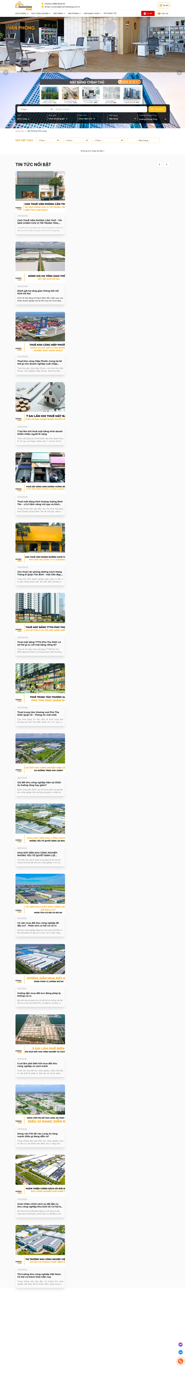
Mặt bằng (58, 13)
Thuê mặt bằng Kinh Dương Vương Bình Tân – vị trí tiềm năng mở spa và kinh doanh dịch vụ (40, 503)
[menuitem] (22, 13)
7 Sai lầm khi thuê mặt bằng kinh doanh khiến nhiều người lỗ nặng (40, 432)
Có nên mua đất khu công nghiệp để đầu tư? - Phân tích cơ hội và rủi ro (38, 924)
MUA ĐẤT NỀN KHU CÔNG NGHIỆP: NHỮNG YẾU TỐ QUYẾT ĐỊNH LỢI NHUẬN (37, 854)
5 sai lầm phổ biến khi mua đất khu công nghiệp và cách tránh (37, 1065)
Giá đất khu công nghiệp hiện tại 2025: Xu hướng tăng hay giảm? (39, 784)
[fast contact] (180, 1344)
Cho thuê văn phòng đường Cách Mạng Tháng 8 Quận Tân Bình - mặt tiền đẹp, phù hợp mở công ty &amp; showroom (39, 573)
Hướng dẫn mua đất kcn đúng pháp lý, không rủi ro (39, 994)
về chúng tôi (110, 13)
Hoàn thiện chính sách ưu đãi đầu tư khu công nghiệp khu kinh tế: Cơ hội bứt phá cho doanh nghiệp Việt (40, 1205)
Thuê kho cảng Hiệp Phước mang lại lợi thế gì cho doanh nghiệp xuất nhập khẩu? (39, 362)
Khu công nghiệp (39, 13)
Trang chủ (19, 131)
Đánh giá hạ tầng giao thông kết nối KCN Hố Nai (38, 292)
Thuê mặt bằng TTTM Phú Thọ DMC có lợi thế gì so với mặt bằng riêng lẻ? (39, 643)
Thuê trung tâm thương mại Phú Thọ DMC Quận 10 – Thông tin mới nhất (38, 713)
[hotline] (180, 1361)
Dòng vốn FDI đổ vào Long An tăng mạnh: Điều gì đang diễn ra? (37, 1135)
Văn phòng (73, 13)
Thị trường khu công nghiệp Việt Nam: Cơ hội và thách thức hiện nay (39, 1275)
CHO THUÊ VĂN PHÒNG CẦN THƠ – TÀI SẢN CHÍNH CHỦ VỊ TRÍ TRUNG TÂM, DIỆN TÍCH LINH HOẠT (39, 221)
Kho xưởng (20, 13)
